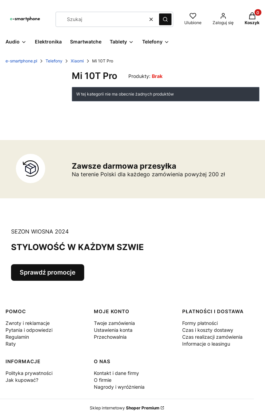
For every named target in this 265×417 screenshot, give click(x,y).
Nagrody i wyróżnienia (119, 387)
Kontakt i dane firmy (116, 373)
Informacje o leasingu (206, 344)
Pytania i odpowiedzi (29, 330)
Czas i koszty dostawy (207, 330)
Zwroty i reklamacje (28, 323)
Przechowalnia (110, 337)
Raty (11, 344)
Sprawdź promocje (48, 272)
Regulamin (17, 337)
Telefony (54, 60)
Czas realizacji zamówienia (212, 337)
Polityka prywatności (29, 373)
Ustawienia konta (113, 330)
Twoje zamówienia (114, 323)
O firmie (102, 380)
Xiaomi (77, 60)
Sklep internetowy (124, 407)
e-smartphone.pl (21, 60)
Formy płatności (200, 323)
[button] (165, 19)
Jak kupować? (22, 380)
